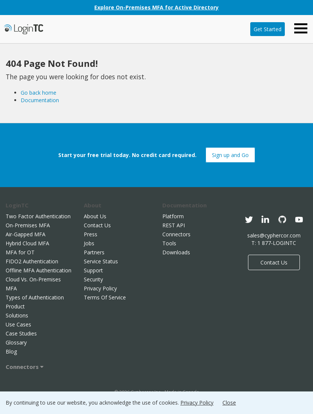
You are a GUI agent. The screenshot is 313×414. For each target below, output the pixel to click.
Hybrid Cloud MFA (27, 243)
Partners (94, 252)
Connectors (25, 366)
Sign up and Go (230, 155)
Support (93, 270)
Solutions (17, 315)
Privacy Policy (100, 288)
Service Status (101, 261)
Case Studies (21, 333)
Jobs (89, 243)
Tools (169, 243)
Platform (173, 216)
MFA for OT (20, 252)
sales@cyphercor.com (274, 235)
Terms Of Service (105, 297)
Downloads (176, 252)
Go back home (38, 92)
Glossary (16, 342)
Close (229, 402)
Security (93, 279)
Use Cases (18, 324)
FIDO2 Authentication (32, 261)
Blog (11, 351)
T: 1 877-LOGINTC (273, 242)
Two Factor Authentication (38, 216)
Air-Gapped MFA (25, 234)
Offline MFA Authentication (38, 270)
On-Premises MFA (28, 225)
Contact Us (97, 225)
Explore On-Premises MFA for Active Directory (156, 7)
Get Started (267, 29)
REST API (173, 225)
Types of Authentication (35, 297)
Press (90, 234)
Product (15, 306)
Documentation (40, 100)
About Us (95, 216)
